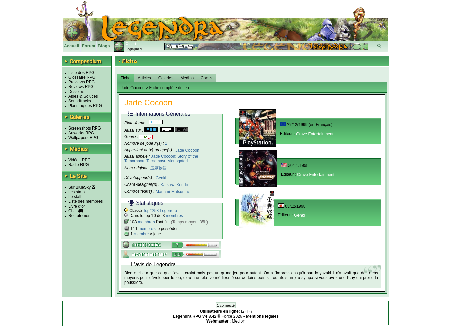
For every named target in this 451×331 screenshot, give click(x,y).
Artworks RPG (81, 133)
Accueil (71, 46)
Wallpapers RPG (83, 137)
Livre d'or (76, 206)
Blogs (104, 46)
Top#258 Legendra (160, 210)
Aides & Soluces (83, 96)
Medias (187, 78)
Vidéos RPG (79, 160)
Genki (161, 178)
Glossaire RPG (81, 77)
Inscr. (139, 49)
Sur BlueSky (81, 187)
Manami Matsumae (173, 191)
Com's (206, 78)
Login (130, 49)
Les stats (76, 192)
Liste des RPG (81, 72)
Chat (72, 211)
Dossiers (76, 91)
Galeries (166, 78)
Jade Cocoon (187, 150)
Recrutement (80, 215)
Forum (88, 46)
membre (141, 234)
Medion (238, 321)
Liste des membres (85, 201)
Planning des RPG (85, 105)
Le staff (75, 196)
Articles (144, 78)
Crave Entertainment (314, 134)
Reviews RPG (81, 86)
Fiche (125, 78)
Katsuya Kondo (174, 184)
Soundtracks (79, 101)
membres (174, 215)
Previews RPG (81, 82)
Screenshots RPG (84, 128)
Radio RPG (78, 164)
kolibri (246, 311)
